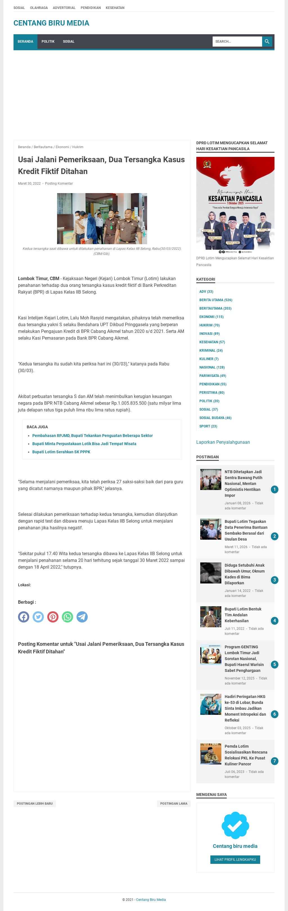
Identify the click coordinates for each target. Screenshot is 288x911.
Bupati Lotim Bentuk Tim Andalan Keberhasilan (243, 615)
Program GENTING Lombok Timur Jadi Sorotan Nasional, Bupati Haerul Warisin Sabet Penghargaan (244, 659)
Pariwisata (212, 376)
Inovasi (209, 334)
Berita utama (215, 300)
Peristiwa (211, 393)
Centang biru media (235, 846)
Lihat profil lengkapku (235, 860)
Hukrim (209, 325)
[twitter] (38, 616)
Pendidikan (212, 384)
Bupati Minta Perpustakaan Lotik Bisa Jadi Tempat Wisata (84, 443)
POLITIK (48, 42)
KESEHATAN (115, 8)
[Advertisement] (144, 92)
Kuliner (209, 359)
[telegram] (82, 616)
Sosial (208, 409)
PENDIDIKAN (91, 8)
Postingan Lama (173, 803)
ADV (206, 292)
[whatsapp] (67, 616)
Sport (208, 426)
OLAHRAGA (39, 8)
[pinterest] (52, 616)
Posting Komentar (59, 184)
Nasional (212, 367)
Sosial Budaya (215, 418)
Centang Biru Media (51, 23)
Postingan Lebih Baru (35, 803)
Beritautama (215, 308)
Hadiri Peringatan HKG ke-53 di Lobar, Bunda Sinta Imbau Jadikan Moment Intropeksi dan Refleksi (245, 708)
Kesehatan (212, 342)
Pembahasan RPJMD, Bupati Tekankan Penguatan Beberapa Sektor (92, 435)
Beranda (25, 42)
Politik (209, 401)
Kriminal (211, 351)
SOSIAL (19, 8)
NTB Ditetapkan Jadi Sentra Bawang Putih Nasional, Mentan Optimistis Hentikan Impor (243, 484)
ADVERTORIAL (64, 8)
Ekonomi (211, 317)
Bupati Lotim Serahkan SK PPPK (61, 452)
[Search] (237, 41)
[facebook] (23, 616)
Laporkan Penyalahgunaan (223, 442)
